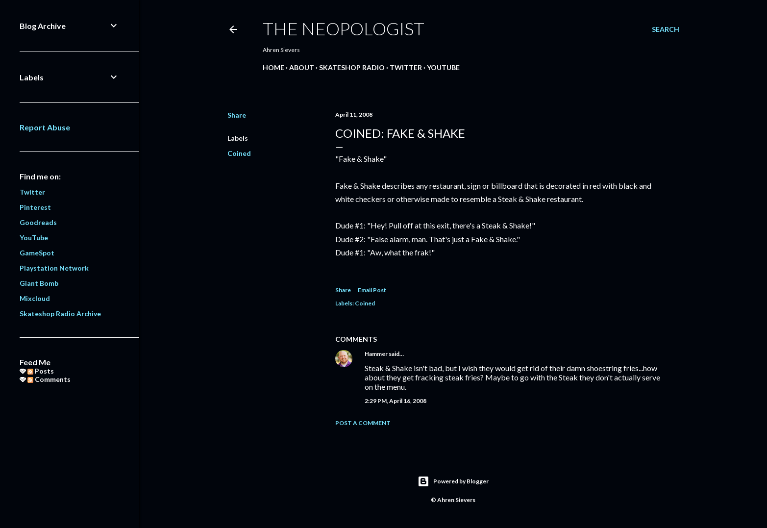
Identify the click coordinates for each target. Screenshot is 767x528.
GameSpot (37, 253)
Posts (40, 371)
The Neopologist (343, 28)
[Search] (665, 29)
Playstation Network (54, 268)
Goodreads (38, 222)
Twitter (406, 67)
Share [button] (236, 115)
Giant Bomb (39, 283)
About (301, 67)
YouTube (443, 67)
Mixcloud (35, 298)
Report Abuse (45, 127)
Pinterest (35, 207)
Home (273, 67)
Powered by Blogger (453, 481)
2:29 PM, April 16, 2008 (395, 400)
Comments (49, 379)
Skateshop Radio (352, 67)
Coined (239, 153)
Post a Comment (363, 423)
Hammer (376, 353)
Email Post (372, 290)
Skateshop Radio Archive (60, 313)
